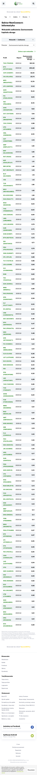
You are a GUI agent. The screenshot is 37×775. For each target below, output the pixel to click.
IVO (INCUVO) (7, 489)
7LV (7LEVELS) (8, 261)
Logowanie (5, 685)
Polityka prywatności (18, 747)
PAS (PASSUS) (8, 293)
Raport (19, 58)
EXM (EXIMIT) (7, 234)
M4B (4, 274)
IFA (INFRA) (7, 309)
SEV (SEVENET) (8, 319)
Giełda (3, 662)
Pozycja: (18, 45)
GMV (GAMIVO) (8, 571)
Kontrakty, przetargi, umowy (27, 702)
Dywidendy (5, 671)
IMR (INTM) (7, 166)
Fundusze (4, 665)
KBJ (4, 368)
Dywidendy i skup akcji (8, 705)
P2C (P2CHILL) (8, 552)
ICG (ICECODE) (8, 195)
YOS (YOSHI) (7, 123)
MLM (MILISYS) (8, 486)
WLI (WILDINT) (8, 590)
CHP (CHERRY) (8, 73)
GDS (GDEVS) (7, 470)
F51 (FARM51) (8, 344)
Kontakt (18, 756)
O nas (18, 744)
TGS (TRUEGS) (8, 63)
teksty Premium (23, 696)
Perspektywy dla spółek (8, 702)
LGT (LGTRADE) (8, 357)
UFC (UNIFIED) (8, 86)
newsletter (22, 719)
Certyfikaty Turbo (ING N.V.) (27, 705)
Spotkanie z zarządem (8, 716)
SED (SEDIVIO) (8, 445)
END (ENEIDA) (8, 515)
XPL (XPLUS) (7, 257)
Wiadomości (5, 659)
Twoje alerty (5, 679)
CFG (4, 567)
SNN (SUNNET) (8, 253)
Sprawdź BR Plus (25, 12)
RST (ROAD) (7, 156)
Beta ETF (4, 696)
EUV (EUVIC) (7, 361)
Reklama (18, 753)
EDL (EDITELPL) (8, 499)
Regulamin (18, 750)
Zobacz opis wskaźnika (26, 51)
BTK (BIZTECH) (8, 237)
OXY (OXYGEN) (8, 113)
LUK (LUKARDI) (8, 224)
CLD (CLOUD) (7, 353)
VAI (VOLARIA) (8, 76)
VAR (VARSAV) (8, 214)
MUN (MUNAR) (8, 365)
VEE (4, 180)
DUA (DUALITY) (8, 199)
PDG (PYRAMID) (8, 530)
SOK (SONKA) (8, 284)
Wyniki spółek (5, 699)
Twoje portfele (6, 682)
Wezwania (22, 708)
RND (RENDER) (8, 581)
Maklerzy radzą (6, 719)
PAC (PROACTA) (8, 328)
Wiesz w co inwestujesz (8, 713)
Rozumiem (31, 770)
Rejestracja (5, 688)
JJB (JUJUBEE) (8, 448)
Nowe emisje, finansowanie (26, 699)
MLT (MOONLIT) (8, 170)
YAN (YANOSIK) (8, 384)
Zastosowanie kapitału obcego (27, 57)
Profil (5, 58)
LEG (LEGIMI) (7, 264)
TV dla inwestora (23, 716)
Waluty (4, 668)
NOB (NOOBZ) (8, 423)
